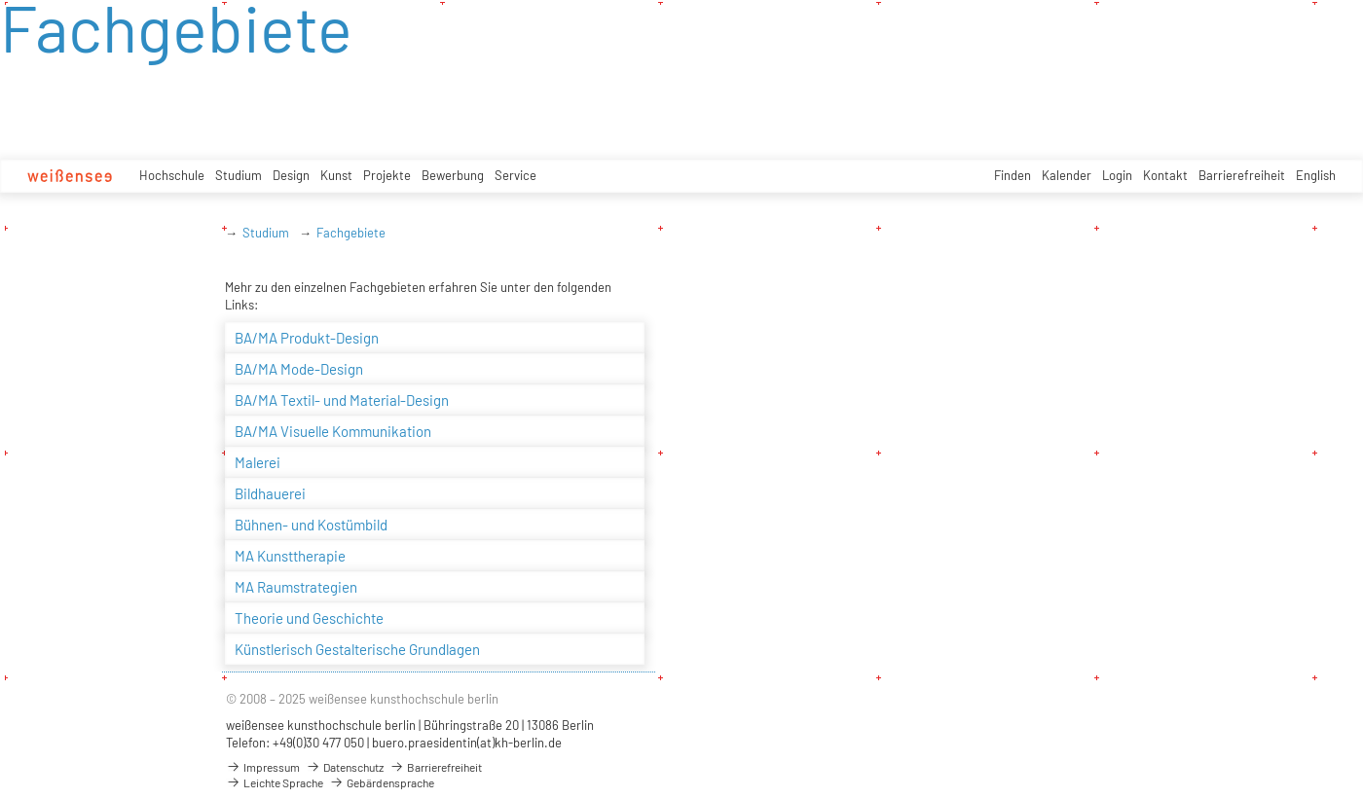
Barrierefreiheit (1241, 175)
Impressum (263, 767)
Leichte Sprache (274, 782)
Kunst (336, 175)
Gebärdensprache (381, 782)
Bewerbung (453, 175)
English (1316, 175)
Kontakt (1165, 175)
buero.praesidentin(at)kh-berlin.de (467, 742)
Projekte (387, 175)
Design (291, 175)
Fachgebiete (351, 232)
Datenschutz (345, 767)
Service (515, 175)
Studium (238, 175)
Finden (1012, 175)
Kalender (1066, 175)
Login (1117, 175)
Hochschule (171, 175)
